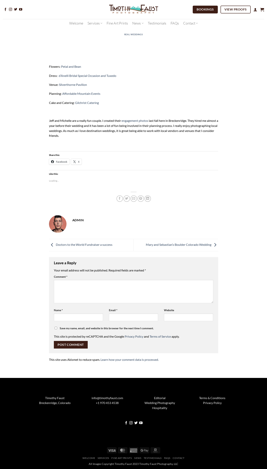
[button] (255, 9)
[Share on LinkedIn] (147, 198)
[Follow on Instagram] (10, 9)
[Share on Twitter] (126, 198)
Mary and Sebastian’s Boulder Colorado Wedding (182, 244)
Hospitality (159, 408)
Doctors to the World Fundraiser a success (80, 244)
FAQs (175, 23)
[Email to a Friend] (133, 198)
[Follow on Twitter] (15, 9)
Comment (60, 276)
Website (169, 310)
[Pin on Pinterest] (140, 198)
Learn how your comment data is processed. (130, 359)
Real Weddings (133, 34)
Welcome (76, 23)
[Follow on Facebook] (5, 9)
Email (113, 310)
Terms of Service (160, 336)
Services (95, 23)
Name (58, 310)
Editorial (159, 398)
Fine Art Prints (117, 23)
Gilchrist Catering (87, 103)
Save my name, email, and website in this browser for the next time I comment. (107, 328)
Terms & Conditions (212, 398)
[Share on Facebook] (119, 198)
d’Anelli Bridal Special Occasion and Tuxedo (87, 75)
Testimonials (157, 23)
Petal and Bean (71, 66)
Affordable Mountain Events (81, 93)
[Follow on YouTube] (20, 9)
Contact (190, 23)
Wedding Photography (159, 403)
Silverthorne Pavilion (73, 84)
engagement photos (135, 120)
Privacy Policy (134, 336)
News (137, 23)
